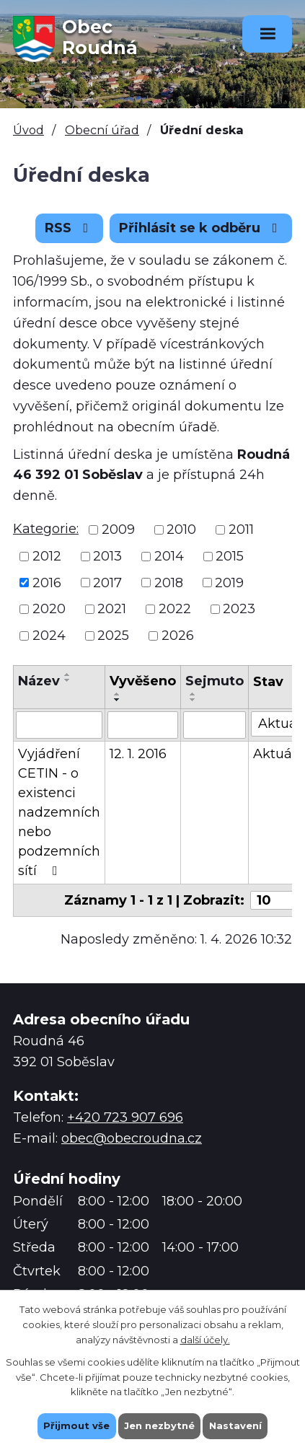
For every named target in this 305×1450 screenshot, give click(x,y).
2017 (107, 582)
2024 (49, 635)
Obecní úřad (102, 130)
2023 (239, 609)
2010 (181, 529)
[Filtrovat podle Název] (59, 725)
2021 (111, 609)
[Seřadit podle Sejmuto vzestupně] (193, 694)
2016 (46, 582)
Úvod (28, 130)
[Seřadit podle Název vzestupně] (68, 674)
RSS (69, 228)
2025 (113, 635)
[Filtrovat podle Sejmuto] (214, 725)
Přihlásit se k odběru (201, 228)
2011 (241, 529)
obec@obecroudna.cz (131, 1138)
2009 (118, 529)
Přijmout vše (76, 1425)
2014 (169, 556)
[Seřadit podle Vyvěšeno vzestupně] (117, 694)
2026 (178, 635)
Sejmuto (214, 681)
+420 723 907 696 (125, 1117)
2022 (175, 609)
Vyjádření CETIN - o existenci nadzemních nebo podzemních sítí (59, 812)
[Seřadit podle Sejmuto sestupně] (193, 700)
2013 (107, 556)
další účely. (205, 1339)
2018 (168, 582)
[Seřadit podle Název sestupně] (68, 680)
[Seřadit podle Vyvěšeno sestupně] (117, 700)
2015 (230, 556)
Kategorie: (46, 529)
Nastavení (235, 1425)
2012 (46, 556)
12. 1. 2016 (138, 754)
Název (39, 681)
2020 (49, 609)
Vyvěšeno (143, 681)
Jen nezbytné (159, 1425)
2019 (229, 582)
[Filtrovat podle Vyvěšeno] (142, 725)
